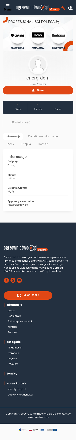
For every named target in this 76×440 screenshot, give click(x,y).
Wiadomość (20, 122)
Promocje (13, 353)
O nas (11, 310)
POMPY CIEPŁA (17, 37)
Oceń (38, 90)
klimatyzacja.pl (17, 389)
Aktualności (15, 347)
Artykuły (12, 358)
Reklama (13, 332)
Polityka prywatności (20, 321)
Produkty (13, 364)
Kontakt (12, 326)
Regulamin (14, 316)
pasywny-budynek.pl (20, 394)
